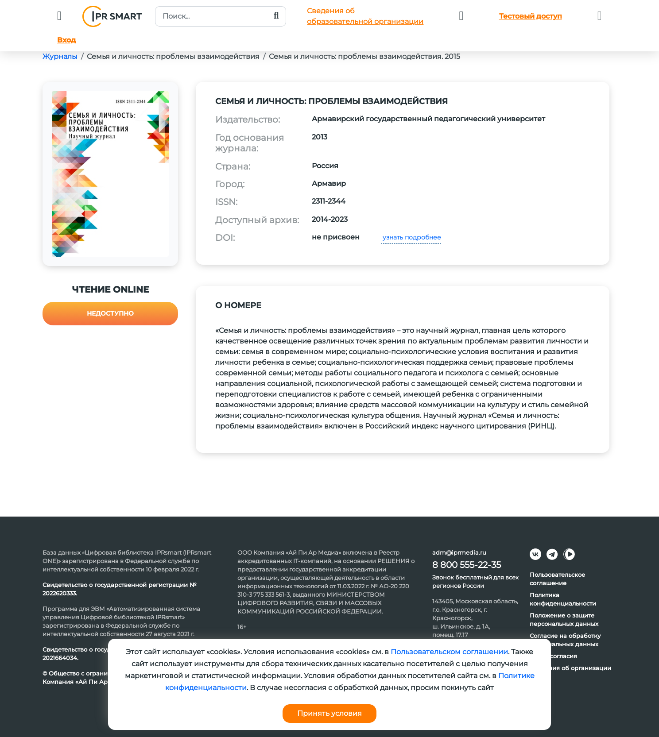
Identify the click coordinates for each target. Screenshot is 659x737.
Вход (66, 40)
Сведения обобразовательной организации (365, 16)
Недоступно (110, 313)
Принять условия (329, 713)
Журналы (60, 56)
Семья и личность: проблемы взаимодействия (173, 56)
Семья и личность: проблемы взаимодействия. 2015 (364, 56)
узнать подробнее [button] (411, 237)
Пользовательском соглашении (449, 652)
